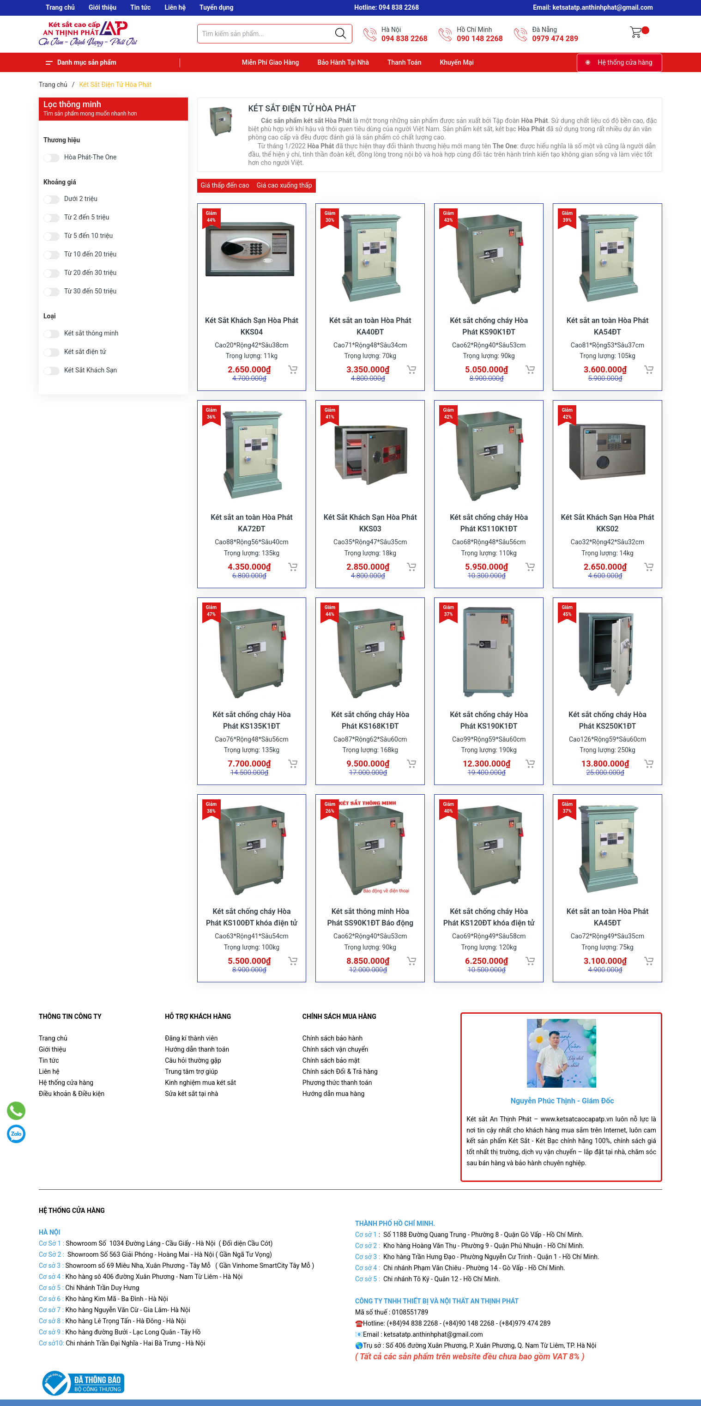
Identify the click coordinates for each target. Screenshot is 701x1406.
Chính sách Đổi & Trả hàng (340, 1069)
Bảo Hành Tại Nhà (343, 62)
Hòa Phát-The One (90, 157)
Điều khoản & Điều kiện (71, 1092)
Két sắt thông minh (91, 333)
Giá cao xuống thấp (284, 185)
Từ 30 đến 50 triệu (90, 291)
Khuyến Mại (456, 62)
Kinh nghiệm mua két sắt (200, 1080)
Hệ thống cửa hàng (625, 62)
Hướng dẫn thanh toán (197, 1047)
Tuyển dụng (216, 7)
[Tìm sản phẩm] (275, 33)
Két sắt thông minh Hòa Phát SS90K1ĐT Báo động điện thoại (370, 921)
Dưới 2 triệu (80, 198)
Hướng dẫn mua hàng (333, 1092)
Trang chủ (60, 7)
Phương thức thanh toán (337, 1080)
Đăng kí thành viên (191, 1036)
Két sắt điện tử (85, 351)
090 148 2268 (480, 38)
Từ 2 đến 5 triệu (86, 217)
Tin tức (140, 7)
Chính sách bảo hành (332, 1036)
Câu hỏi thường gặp (193, 1058)
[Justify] (340, 33)
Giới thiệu (102, 7)
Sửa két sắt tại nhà (191, 1092)
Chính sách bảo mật (331, 1058)
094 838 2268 (404, 38)
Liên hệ (175, 7)
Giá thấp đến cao (225, 185)
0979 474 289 (555, 38)
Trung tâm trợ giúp (191, 1069)
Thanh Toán (404, 62)
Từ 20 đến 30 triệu (90, 272)
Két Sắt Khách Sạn (90, 370)
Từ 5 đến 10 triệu (88, 235)
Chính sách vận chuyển (335, 1047)
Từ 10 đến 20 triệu (90, 254)
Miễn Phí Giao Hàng (270, 62)
